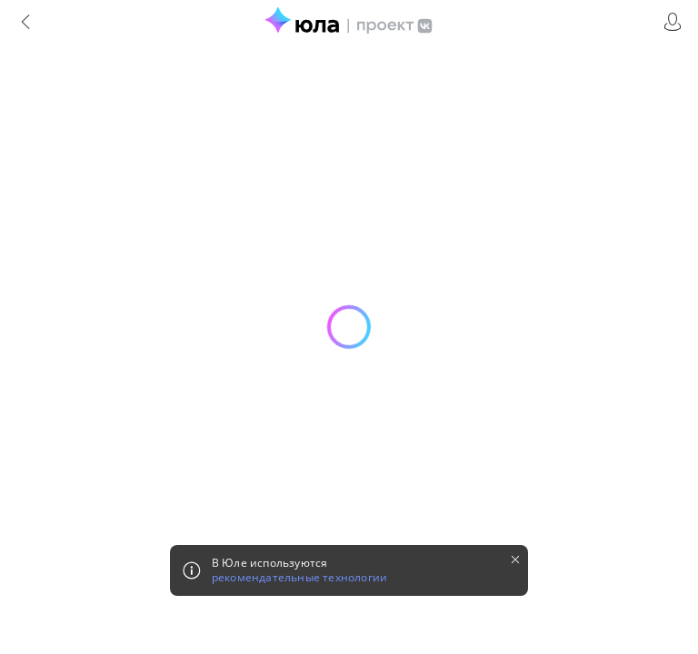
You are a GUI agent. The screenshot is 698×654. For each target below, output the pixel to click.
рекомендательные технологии (299, 577)
